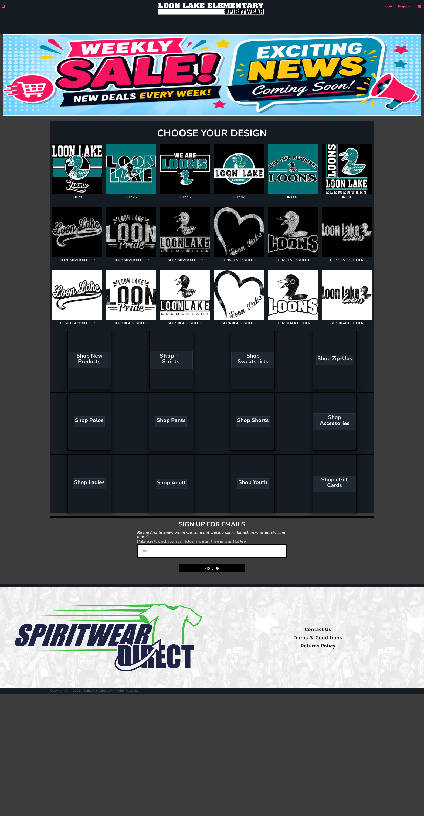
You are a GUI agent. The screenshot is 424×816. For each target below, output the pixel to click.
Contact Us (318, 629)
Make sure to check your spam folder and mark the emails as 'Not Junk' (192, 541)
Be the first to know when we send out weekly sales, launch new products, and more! (211, 534)
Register (404, 6)
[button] (3, 6)
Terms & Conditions (318, 638)
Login (388, 6)
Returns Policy (318, 646)
